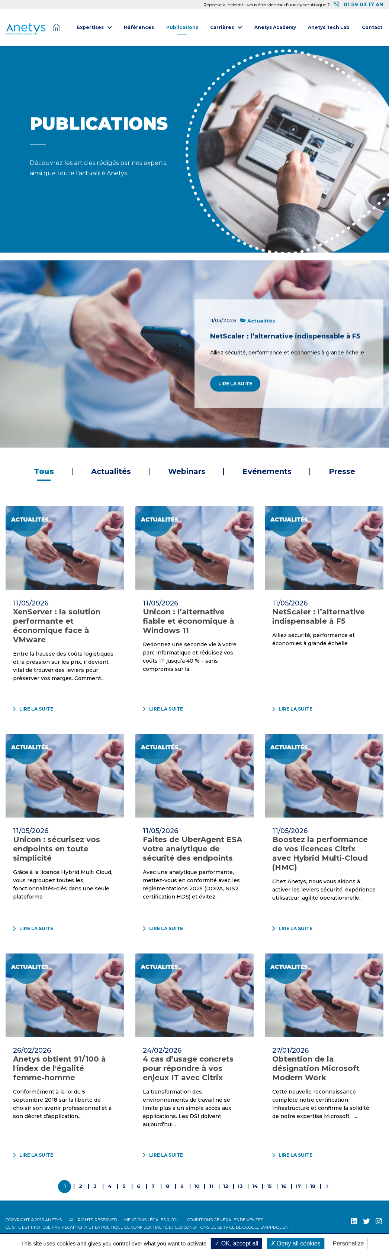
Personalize (348, 1243)
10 (197, 1186)
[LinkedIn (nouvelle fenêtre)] (354, 1221)
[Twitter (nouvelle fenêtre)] (366, 1221)
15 (269, 1186)
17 (298, 1186)
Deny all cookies (296, 1243)
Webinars (186, 471)
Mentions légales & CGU (152, 1219)
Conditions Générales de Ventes (225, 1219)
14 (255, 1186)
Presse (342, 471)
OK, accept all (236, 1243)
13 (240, 1186)
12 (225, 1186)
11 (211, 1186)
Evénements (267, 471)
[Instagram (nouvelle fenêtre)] (378, 1221)
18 (313, 1186)
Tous (44, 471)
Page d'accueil (56, 27)
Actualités (111, 471)
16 (284, 1186)
